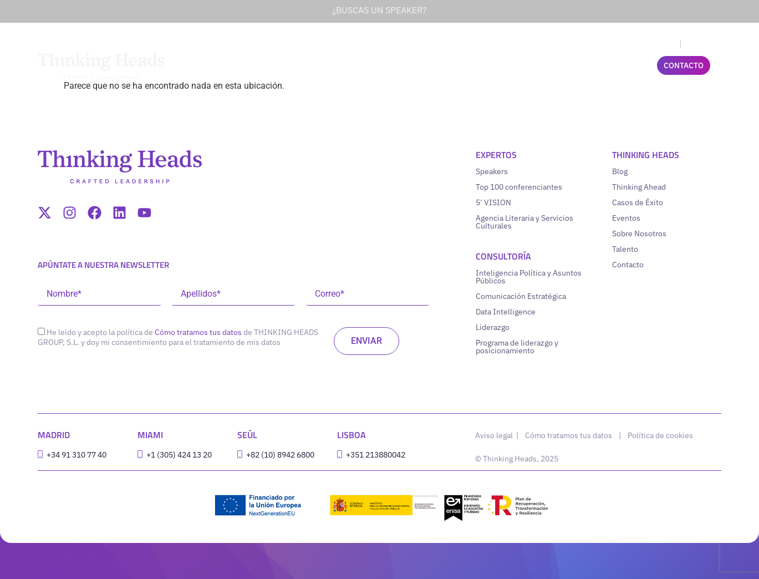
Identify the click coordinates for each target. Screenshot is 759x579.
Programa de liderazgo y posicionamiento (517, 346)
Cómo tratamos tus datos (198, 332)
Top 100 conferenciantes (519, 187)
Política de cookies (660, 435)
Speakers (492, 171)
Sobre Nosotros (639, 233)
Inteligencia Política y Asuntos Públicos (529, 277)
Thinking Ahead (639, 187)
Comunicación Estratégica (521, 296)
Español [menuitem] (699, 44)
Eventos (626, 218)
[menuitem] (665, 44)
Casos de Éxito (637, 202)
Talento (625, 249)
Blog (620, 171)
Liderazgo (493, 327)
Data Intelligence (506, 312)
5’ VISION (493, 202)
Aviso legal (495, 435)
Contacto (628, 265)
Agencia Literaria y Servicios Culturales (524, 222)
